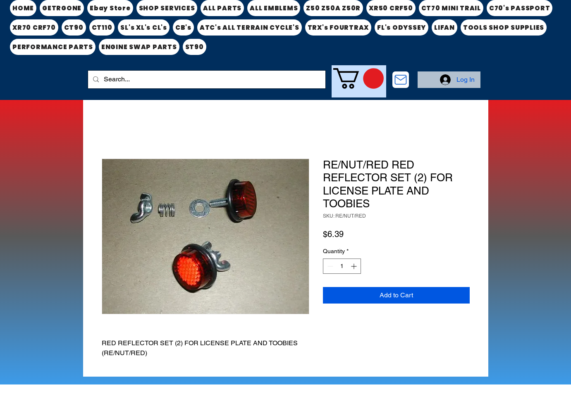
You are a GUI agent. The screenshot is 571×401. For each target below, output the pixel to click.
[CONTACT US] (400, 79)
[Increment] (354, 266)
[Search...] (206, 79)
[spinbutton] (341, 266)
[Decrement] (329, 266)
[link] (358, 78)
